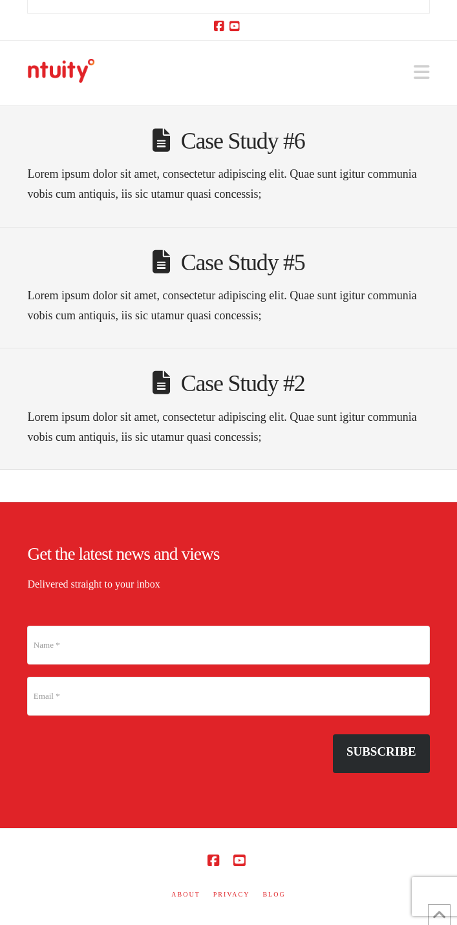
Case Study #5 (243, 262)
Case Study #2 (243, 383)
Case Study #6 (243, 141)
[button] (422, 72)
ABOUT (185, 894)
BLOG (273, 894)
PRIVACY (231, 894)
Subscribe (381, 751)
